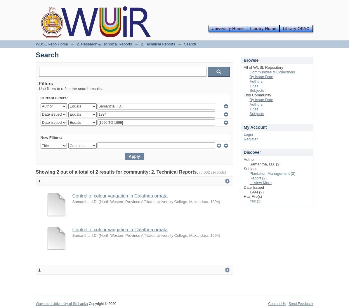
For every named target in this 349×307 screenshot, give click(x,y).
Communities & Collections (272, 72)
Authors (256, 81)
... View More (261, 183)
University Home (228, 28)
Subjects (257, 90)
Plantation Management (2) (273, 173)
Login (248, 134)
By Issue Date (261, 77)
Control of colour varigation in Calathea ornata (120, 195)
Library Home (263, 28)
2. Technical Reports (158, 44)
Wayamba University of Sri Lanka (62, 304)
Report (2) (258, 178)
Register (251, 139)
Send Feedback (301, 304)
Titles (254, 86)
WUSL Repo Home (52, 44)
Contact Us (277, 304)
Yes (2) (256, 201)
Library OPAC (296, 28)
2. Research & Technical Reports (104, 44)
